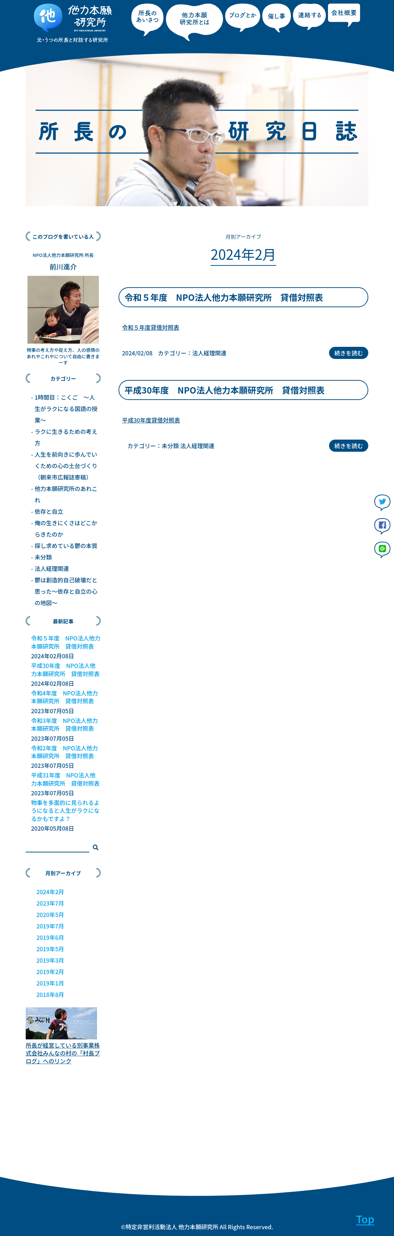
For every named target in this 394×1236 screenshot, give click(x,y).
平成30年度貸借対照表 (151, 420)
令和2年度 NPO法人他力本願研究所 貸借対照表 (64, 752)
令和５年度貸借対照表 (150, 327)
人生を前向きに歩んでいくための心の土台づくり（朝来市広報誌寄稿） (66, 465)
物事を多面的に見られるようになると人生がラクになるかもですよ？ (65, 810)
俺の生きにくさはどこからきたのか (66, 528)
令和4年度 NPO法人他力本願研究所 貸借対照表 (64, 697)
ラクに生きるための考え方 (66, 437)
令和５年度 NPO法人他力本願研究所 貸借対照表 (65, 642)
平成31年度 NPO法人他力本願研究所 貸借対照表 (65, 779)
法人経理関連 (52, 568)
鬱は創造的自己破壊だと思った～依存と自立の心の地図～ (66, 591)
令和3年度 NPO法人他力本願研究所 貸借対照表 (64, 724)
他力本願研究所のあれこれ (66, 494)
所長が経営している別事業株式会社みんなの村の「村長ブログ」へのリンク (63, 1053)
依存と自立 (49, 511)
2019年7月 (50, 926)
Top (365, 1219)
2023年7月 (50, 903)
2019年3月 (50, 960)
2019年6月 (50, 937)
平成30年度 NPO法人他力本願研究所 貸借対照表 (65, 670)
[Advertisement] (61, 1108)
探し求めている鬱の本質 (66, 545)
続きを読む (348, 353)
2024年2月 (50, 891)
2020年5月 (50, 914)
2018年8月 (50, 994)
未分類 (43, 557)
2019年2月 (50, 971)
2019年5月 (50, 948)
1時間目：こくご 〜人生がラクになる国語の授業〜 (66, 408)
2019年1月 (50, 983)
